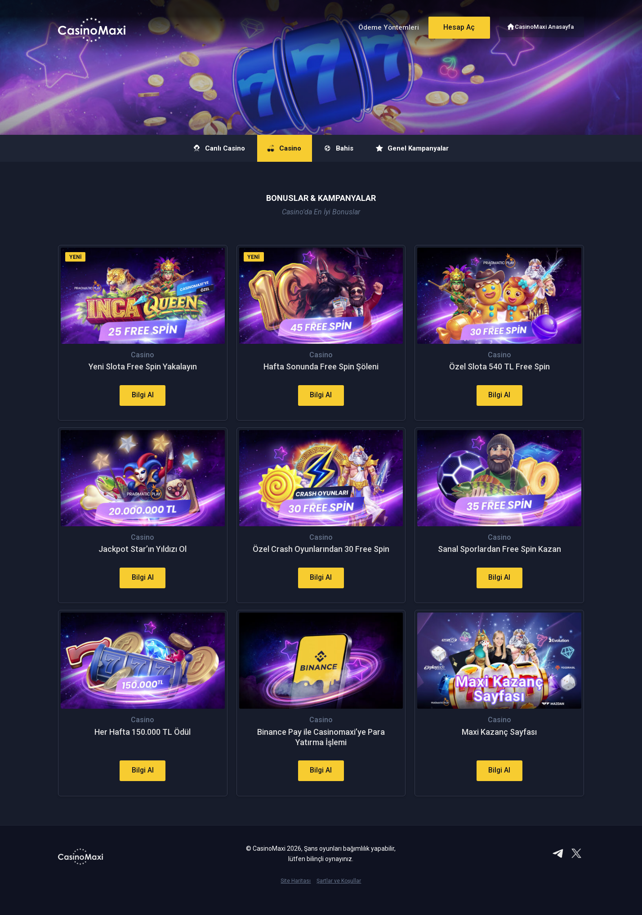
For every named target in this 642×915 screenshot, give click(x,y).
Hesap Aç (455, 26)
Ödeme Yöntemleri (383, 26)
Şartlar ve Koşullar (339, 900)
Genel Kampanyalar (424, 148)
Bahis (341, 148)
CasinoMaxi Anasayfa (545, 25)
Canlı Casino (206, 148)
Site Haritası (296, 900)
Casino (279, 148)
